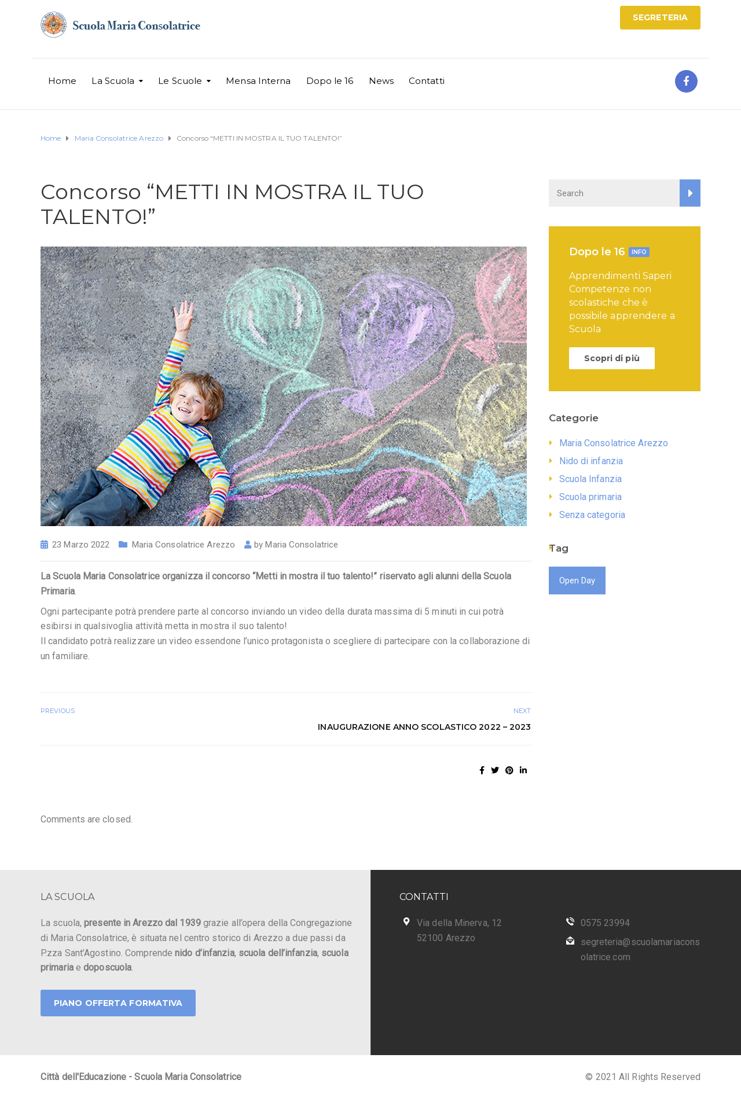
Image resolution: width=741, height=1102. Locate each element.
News (381, 80)
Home (62, 80)
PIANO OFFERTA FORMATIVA (118, 1003)
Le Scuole (180, 80)
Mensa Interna (258, 80)
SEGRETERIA (660, 17)
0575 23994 (605, 922)
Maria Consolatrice (301, 544)
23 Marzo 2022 (80, 544)
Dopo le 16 (330, 80)
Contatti (427, 80)
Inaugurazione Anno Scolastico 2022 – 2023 (424, 727)
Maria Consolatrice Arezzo (184, 544)
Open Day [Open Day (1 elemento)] (577, 580)
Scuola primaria (590, 496)
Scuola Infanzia (590, 478)
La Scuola (112, 80)
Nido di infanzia (591, 461)
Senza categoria (592, 514)
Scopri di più (612, 358)
